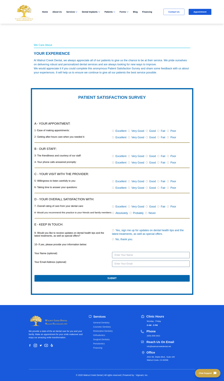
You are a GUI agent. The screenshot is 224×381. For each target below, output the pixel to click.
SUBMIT (112, 278)
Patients (109, 12)
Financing (147, 12)
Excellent (121, 130)
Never (152, 213)
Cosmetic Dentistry (102, 327)
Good (152, 130)
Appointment (199, 12)
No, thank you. (124, 239)
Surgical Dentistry (101, 339)
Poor (173, 130)
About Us (57, 12)
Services (70, 12)
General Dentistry (101, 322)
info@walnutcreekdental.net (159, 346)
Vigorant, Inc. (142, 375)
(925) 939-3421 (153, 336)
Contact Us (173, 12)
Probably (138, 213)
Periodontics (99, 343)
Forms (123, 12)
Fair (163, 130)
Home (45, 12)
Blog (135, 12)
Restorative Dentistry (103, 331)
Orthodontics (99, 335)
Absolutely (122, 213)
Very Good (137, 130)
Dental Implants (89, 12)
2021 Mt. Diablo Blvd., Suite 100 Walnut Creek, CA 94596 (161, 358)
